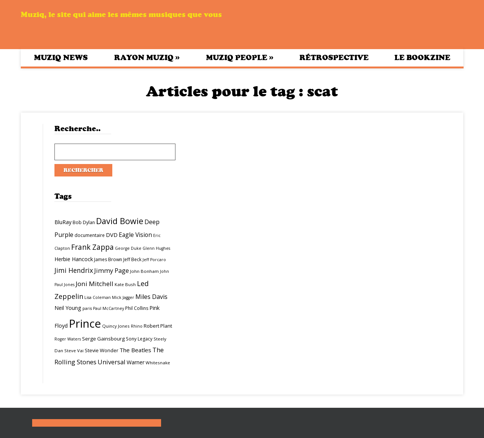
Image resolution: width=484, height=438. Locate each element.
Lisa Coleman (97, 297)
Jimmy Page (111, 270)
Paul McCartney (108, 308)
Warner (135, 362)
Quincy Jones (116, 326)
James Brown (108, 259)
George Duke (128, 248)
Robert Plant (158, 325)
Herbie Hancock (73, 259)
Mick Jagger (123, 297)
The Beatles (135, 350)
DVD (112, 234)
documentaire (89, 235)
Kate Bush (125, 284)
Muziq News (61, 57)
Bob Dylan (84, 222)
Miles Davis (151, 297)
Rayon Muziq (147, 57)
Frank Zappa (92, 247)
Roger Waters (67, 339)
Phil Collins (136, 308)
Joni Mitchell (94, 283)
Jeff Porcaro (154, 259)
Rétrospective (334, 57)
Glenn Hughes (156, 248)
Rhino (137, 326)
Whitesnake (158, 362)
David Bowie (119, 220)
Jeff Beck (132, 259)
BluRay (62, 222)
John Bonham (144, 271)
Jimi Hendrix (73, 270)
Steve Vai (74, 350)
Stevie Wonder (101, 350)
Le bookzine (422, 57)
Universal (112, 362)
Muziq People (239, 57)
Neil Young (67, 307)
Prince (85, 323)
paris (87, 308)
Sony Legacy (139, 339)
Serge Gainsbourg (103, 338)
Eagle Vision (135, 235)
